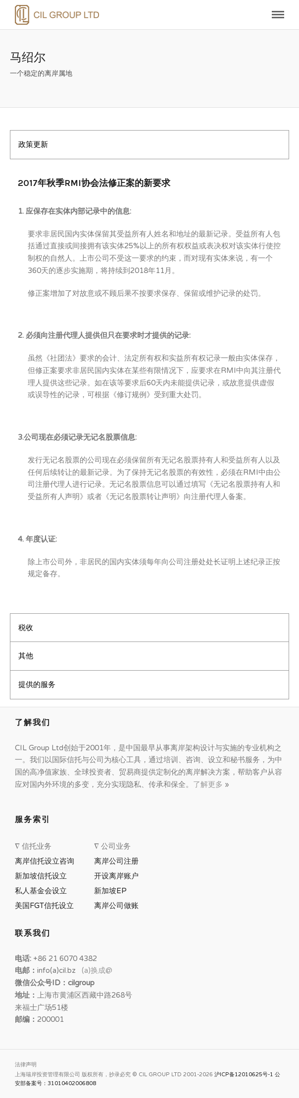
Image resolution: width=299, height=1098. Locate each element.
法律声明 (26, 1064)
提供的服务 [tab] (36, 684)
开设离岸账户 (116, 875)
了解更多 (209, 784)
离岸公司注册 (118, 861)
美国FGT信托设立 (46, 905)
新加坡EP (110, 890)
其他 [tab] (25, 655)
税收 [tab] (25, 627)
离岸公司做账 (116, 905)
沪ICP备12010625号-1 (243, 1074)
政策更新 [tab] (33, 144)
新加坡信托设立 (43, 875)
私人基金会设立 (41, 890)
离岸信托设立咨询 (46, 861)
